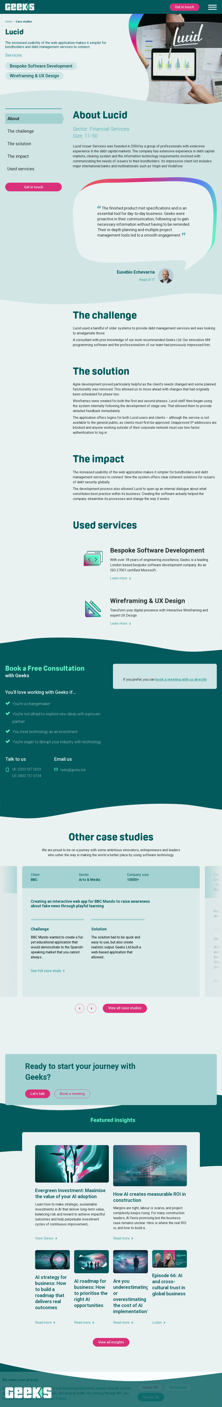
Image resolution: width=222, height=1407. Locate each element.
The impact (18, 156)
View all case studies (125, 1008)
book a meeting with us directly (181, 679)
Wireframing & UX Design (34, 75)
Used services (20, 168)
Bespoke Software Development (41, 66)
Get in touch (33, 187)
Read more (121, 1238)
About (13, 118)
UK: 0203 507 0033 (26, 769)
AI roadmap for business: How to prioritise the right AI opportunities (91, 1293)
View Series (44, 1238)
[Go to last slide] (79, 1008)
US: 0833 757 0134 (26, 776)
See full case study (46, 971)
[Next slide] (91, 1008)
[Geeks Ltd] (19, 6)
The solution (19, 143)
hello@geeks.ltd (72, 770)
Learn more (118, 578)
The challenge (20, 131)
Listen (157, 1322)
